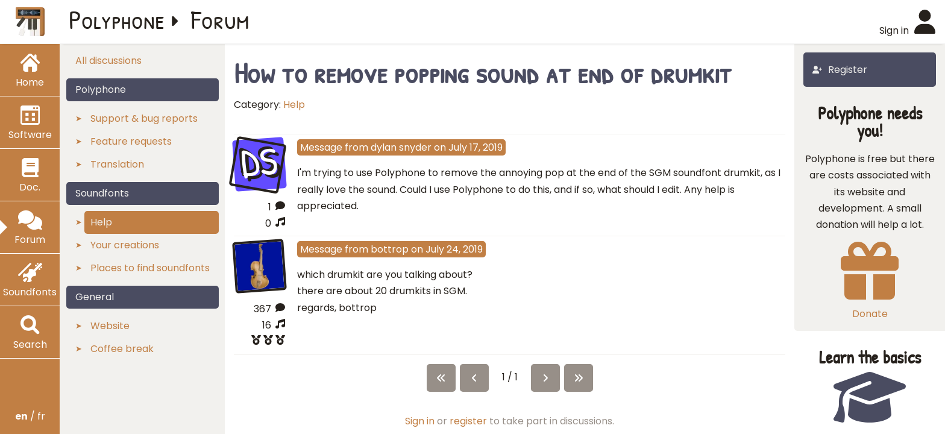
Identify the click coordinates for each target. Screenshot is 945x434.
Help (294, 105)
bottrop (390, 249)
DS (259, 163)
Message (321, 147)
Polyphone (117, 19)
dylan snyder (401, 147)
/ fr (30, 416)
